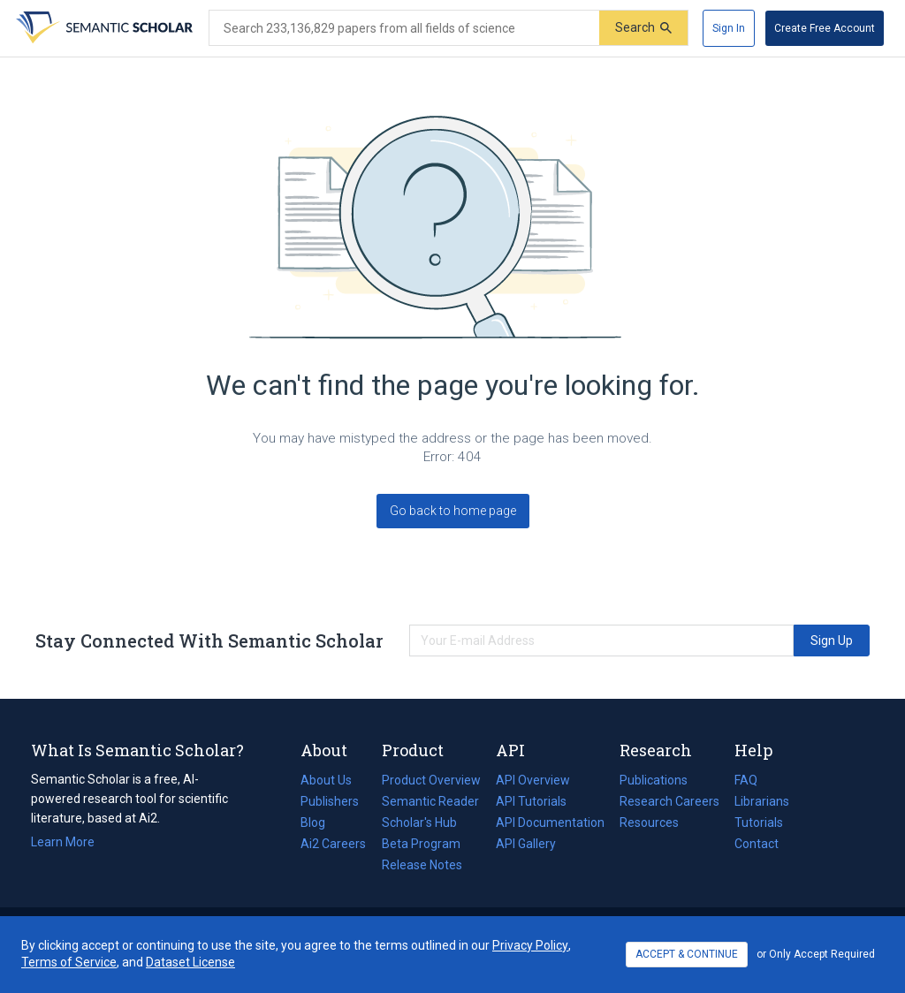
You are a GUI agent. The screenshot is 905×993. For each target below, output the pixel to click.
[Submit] (643, 28)
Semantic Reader (430, 801)
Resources (649, 822)
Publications (654, 780)
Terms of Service (69, 962)
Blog (319, 822)
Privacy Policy (530, 945)
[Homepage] (102, 28)
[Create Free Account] (824, 28)
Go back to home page (453, 511)
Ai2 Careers (333, 843)
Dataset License (190, 962)
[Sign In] (729, 28)
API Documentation (550, 822)
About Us (326, 780)
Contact (756, 844)
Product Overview (431, 780)
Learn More (63, 842)
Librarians (761, 801)
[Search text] (404, 28)
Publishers (329, 801)
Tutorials (758, 822)
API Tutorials (531, 801)
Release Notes (422, 865)
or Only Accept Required (816, 954)
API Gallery (526, 844)
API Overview (533, 780)
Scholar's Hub (419, 822)
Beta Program (421, 844)
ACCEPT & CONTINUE (686, 954)
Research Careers (669, 801)
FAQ (745, 780)
